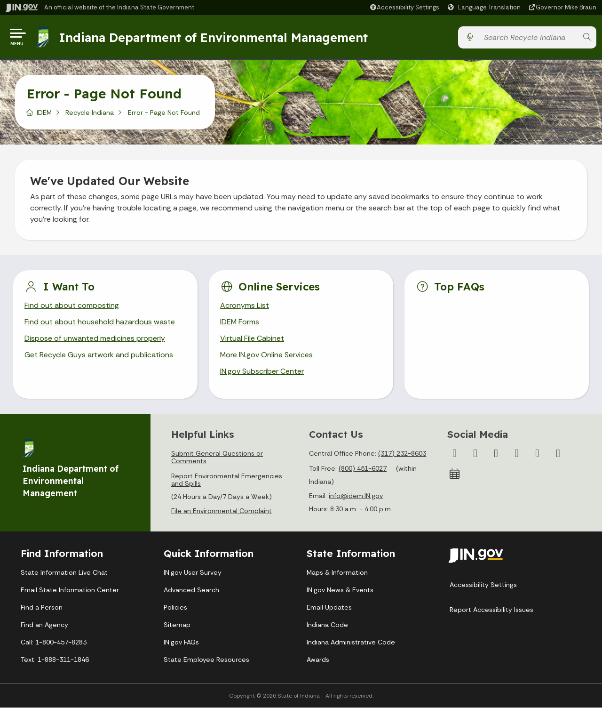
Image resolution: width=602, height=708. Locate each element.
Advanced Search (191, 590)
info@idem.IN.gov (356, 496)
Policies (175, 607)
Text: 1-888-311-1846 (55, 660)
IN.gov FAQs (181, 642)
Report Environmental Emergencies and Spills (226, 480)
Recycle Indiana (89, 112)
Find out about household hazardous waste (99, 322)
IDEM (44, 112)
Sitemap (177, 625)
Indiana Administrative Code (351, 642)
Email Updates (329, 607)
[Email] (558, 453)
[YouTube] (516, 453)
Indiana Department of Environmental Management (213, 37)
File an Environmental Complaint (221, 511)
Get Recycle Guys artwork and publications (98, 356)
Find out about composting (71, 306)
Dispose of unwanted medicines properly (94, 339)
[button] (404, 7)
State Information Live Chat (64, 573)
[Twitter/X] (475, 453)
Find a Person (42, 607)
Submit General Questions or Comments (217, 458)
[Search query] (528, 37)
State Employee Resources (206, 660)
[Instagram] (496, 453)
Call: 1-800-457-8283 (54, 642)
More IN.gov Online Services (266, 356)
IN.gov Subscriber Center (262, 372)
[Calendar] (454, 474)
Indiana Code (327, 625)
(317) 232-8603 (402, 454)
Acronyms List (244, 306)
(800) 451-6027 (363, 469)
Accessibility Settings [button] (483, 585)
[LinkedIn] (537, 453)
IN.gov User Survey (193, 573)
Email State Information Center (70, 590)
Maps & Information (337, 573)
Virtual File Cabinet (252, 339)
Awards (318, 660)
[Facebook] (454, 453)
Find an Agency (44, 625)
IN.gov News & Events (340, 590)
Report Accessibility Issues (491, 610)
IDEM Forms (240, 322)
